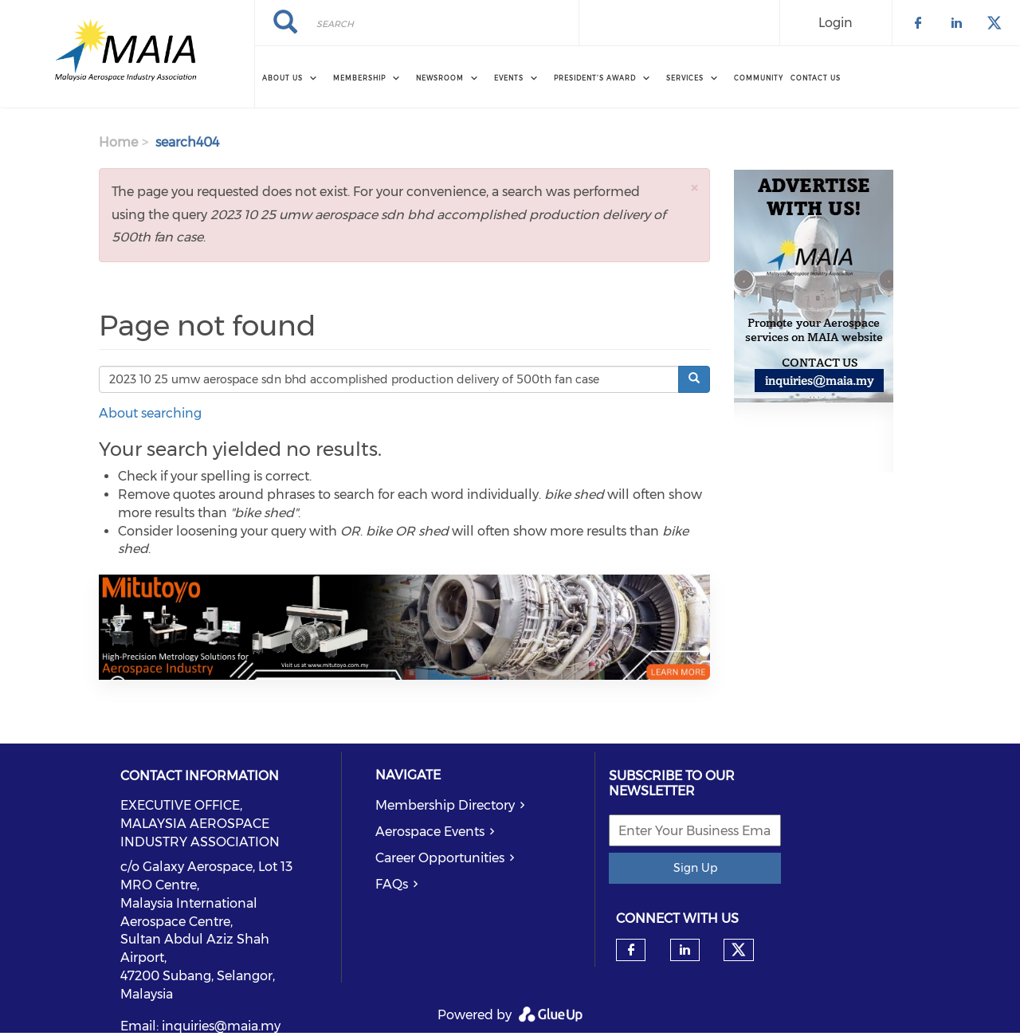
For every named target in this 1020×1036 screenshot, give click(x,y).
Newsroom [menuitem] (440, 78)
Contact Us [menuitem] (815, 78)
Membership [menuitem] (359, 78)
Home (118, 142)
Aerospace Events (429, 831)
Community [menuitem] (758, 78)
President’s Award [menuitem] (595, 78)
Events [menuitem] (509, 78)
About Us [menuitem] (282, 78)
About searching (150, 413)
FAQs (391, 884)
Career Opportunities (439, 857)
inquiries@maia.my (221, 1026)
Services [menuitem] (685, 78)
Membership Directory (445, 805)
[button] (694, 187)
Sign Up (695, 868)
